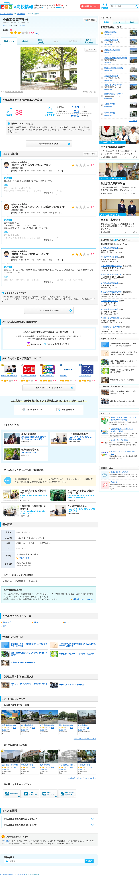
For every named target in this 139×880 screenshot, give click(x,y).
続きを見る (48, 193)
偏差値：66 (43, 769)
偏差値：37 (62, 730)
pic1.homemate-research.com (14, 92)
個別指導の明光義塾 (9, 376)
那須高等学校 (83, 725)
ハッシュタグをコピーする (58, 344)
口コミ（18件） (41, 41)
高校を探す (115, 482)
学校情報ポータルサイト (50, 5)
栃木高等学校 (45, 765)
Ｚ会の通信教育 (85, 376)
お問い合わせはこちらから (83, 599)
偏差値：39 (5, 730)
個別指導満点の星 (47, 376)
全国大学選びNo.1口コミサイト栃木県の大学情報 (122, 430)
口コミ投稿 (91, 20)
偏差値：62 (62, 769)
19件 (52, 728)
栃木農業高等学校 (66, 725)
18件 (71, 767)
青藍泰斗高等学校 (9, 725)
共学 (23, 25)
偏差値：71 (108, 44)
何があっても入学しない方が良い (31, 164)
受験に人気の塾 (89, 41)
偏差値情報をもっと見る (48, 144)
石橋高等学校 (109, 104)
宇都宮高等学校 (84, 765)
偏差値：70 (108, 52)
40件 (52, 767)
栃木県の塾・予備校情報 (119, 440)
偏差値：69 (108, 62)
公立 (19, 25)
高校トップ (9, 41)
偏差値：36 (81, 730)
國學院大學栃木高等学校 (113, 94)
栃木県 (5, 25)
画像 (4, 626)
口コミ (66, 622)
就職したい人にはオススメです (30, 253)
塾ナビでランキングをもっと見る (49, 388)
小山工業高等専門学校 (67, 765)
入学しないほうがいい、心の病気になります (38, 206)
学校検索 (89, 861)
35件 (14, 767)
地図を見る (24, 558)
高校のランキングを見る (119, 472)
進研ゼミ (63, 376)
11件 (14, 728)
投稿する (92, 50)
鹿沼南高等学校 (27, 725)
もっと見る (133, 121)
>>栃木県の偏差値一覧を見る (85, 739)
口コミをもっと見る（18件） (49, 310)
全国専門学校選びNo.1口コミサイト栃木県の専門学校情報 (123, 419)
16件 (33, 728)
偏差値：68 (108, 98)
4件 (88, 728)
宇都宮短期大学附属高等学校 (115, 58)
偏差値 (25, 41)
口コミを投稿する (34, 409)
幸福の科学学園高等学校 (113, 68)
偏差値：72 (81, 769)
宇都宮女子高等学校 (112, 50)
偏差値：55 (5, 769)
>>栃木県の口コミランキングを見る (82, 778)
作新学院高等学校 (111, 40)
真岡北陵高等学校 (47, 725)
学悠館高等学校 (27, 765)
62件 (90, 767)
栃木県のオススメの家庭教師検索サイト (123, 452)
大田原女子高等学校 (10, 765)
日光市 (9, 25)
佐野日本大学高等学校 (113, 85)
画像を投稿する (68, 409)
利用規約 (6, 841)
